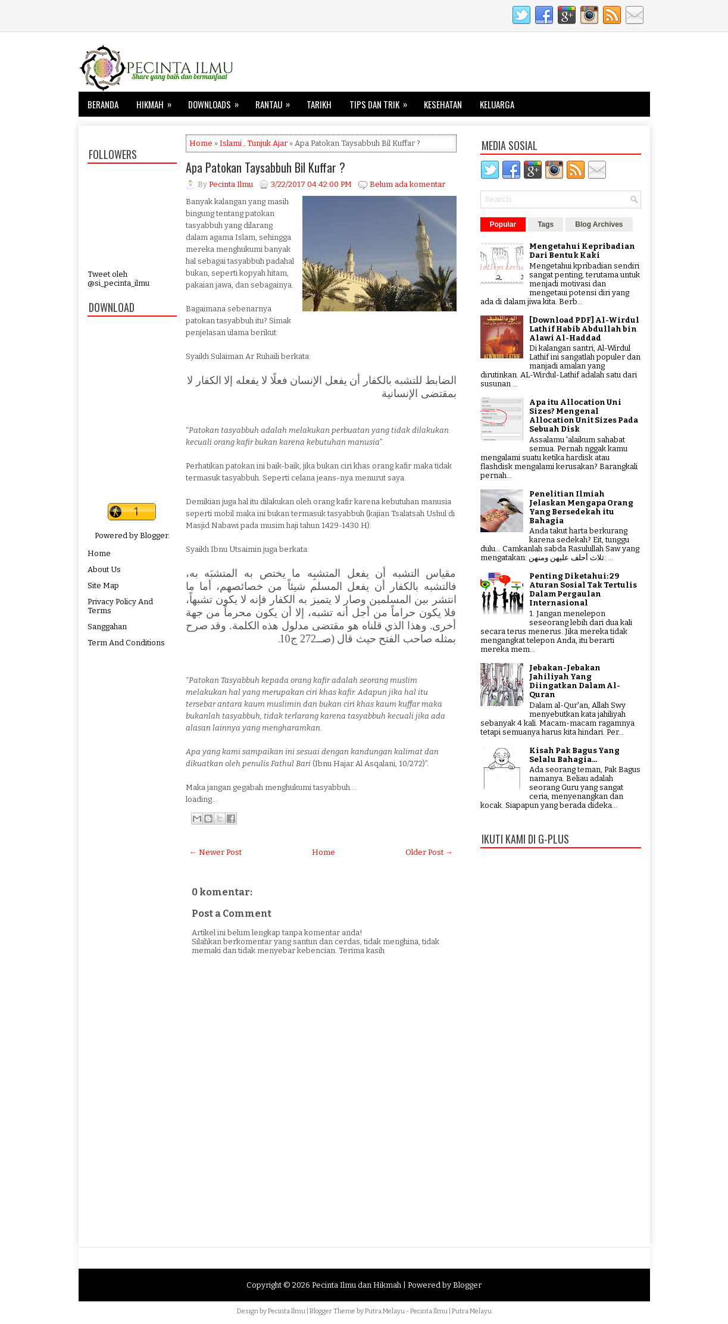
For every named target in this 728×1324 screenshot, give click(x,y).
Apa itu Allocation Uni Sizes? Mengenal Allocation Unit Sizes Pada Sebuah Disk (583, 415)
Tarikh (319, 104)
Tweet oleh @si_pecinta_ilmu (118, 279)
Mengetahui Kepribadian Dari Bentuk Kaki (582, 251)
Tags (546, 224)
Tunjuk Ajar (267, 143)
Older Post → (429, 852)
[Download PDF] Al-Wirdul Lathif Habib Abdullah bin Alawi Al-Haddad (584, 329)
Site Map (103, 585)
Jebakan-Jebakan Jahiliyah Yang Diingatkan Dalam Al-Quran (574, 681)
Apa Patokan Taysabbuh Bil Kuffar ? (265, 167)
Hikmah (157, 101)
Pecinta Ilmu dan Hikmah (356, 1285)
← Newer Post (215, 852)
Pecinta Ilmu (286, 1311)
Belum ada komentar (407, 184)
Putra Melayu (385, 1311)
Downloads (217, 101)
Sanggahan (107, 626)
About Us (104, 569)
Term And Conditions (126, 642)
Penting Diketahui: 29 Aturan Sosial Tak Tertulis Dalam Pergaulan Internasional (583, 589)
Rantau (276, 101)
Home (99, 553)
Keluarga (497, 104)
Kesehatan (443, 104)
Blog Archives (599, 224)
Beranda (103, 104)
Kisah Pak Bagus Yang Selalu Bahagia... (574, 755)
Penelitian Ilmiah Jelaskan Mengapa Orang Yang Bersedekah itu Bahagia (581, 507)
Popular (503, 224)
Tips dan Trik (382, 101)
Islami (231, 143)
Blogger (154, 535)
